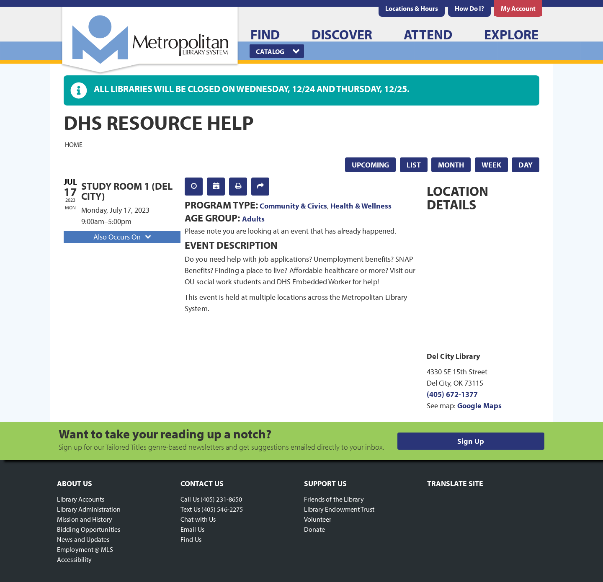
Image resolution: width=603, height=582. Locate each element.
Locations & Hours (411, 8)
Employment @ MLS (85, 549)
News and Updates (83, 539)
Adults (253, 219)
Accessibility (74, 559)
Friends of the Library (334, 499)
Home (73, 144)
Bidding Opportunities (88, 529)
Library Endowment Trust (339, 509)
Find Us (190, 539)
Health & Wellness (361, 206)
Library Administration (89, 509)
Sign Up (470, 441)
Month (451, 165)
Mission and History (84, 519)
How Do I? (469, 8)
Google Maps (479, 405)
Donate (314, 529)
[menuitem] (412, 8)
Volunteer (318, 519)
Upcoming (370, 165)
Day (525, 165)
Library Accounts (81, 499)
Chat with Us (198, 519)
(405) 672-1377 (452, 394)
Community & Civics (293, 206)
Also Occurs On (123, 237)
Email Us (192, 529)
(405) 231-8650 (221, 499)
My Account (518, 8)
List (414, 165)
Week (491, 165)
